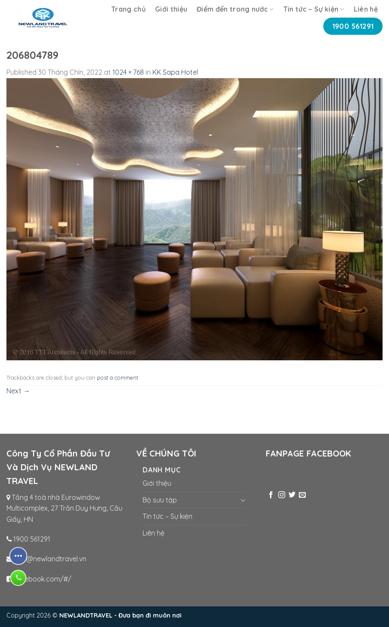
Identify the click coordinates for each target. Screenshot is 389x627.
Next (18, 391)
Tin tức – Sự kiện (313, 9)
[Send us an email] (302, 495)
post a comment (117, 377)
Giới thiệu (171, 9)
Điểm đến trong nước (235, 9)
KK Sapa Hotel (175, 72)
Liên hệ (366, 9)
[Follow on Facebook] (270, 495)
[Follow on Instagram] (281, 495)
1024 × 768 (128, 72)
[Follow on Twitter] (292, 495)
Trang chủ (128, 9)
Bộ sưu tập (160, 500)
